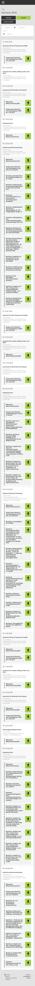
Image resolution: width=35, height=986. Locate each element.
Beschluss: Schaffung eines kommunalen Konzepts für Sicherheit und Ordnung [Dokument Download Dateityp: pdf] (14, 268)
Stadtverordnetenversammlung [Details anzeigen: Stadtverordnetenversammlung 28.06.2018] (12, 872)
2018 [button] (5, 31)
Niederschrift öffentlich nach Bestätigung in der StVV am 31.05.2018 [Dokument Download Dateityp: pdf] (13, 168)
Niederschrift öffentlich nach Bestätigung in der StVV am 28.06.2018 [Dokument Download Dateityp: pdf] (13, 514)
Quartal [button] (8, 27)
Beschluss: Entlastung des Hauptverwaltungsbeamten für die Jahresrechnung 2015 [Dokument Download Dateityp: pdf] (14, 187)
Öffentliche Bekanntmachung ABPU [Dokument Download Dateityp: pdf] (13, 650)
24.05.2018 (8, 388)
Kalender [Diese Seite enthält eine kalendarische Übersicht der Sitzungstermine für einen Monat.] (8, 18)
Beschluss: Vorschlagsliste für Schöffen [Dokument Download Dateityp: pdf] (14, 522)
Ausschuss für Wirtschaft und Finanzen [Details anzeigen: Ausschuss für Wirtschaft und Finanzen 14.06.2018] (15, 696)
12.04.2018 (8, 86)
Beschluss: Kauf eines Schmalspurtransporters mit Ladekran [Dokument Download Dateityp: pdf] (13, 785)
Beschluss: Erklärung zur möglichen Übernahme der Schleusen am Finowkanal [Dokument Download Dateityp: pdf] (14, 912)
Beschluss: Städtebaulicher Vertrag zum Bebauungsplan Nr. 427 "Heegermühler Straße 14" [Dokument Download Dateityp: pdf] (14, 209)
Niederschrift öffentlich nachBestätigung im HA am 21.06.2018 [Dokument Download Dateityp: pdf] (14, 413)
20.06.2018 (8, 725)
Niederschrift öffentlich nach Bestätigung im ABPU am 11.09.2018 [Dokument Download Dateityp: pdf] (14, 658)
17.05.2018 (8, 363)
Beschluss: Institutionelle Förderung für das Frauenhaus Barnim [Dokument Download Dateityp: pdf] (13, 954)
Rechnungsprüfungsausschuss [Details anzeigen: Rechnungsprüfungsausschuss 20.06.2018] (12, 729)
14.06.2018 (8, 692)
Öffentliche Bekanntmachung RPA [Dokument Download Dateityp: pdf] (12, 740)
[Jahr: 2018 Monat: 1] (15, 27)
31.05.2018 (8, 489)
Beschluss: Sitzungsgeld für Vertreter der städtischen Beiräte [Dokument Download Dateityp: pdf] (14, 625)
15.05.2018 (7, 311)
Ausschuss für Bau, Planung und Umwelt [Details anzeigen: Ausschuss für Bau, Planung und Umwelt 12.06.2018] (15, 637)
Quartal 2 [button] (22, 27)
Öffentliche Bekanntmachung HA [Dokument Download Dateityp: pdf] (12, 136)
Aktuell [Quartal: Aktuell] (9, 34)
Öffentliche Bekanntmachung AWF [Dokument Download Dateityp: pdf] (13, 102)
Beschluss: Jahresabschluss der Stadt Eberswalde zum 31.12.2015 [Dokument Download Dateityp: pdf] (14, 177)
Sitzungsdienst (26, 977)
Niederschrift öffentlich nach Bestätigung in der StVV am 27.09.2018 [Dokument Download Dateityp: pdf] (13, 893)
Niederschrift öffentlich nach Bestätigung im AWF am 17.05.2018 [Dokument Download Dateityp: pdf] (13, 111)
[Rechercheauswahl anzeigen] (2, 9)
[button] (28, 59)
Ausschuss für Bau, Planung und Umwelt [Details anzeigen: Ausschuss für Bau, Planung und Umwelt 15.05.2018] (15, 315)
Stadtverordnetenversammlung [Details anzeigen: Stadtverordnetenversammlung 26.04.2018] (12, 147)
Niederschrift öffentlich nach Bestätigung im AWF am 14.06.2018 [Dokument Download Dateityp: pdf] (13, 380)
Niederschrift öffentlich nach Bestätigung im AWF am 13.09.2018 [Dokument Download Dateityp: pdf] (13, 717)
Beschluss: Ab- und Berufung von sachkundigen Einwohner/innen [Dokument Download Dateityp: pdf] (12, 903)
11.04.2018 (8, 67)
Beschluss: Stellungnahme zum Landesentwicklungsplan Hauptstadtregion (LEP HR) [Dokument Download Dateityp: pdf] (14, 220)
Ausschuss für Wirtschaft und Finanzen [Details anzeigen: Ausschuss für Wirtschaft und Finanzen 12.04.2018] (15, 90)
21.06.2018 (8, 748)
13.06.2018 (8, 666)
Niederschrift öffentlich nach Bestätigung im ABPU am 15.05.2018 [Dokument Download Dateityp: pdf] (14, 59)
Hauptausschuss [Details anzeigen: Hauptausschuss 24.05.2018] (8, 393)
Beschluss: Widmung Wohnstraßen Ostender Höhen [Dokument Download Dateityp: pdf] (13, 595)
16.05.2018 (8, 337)
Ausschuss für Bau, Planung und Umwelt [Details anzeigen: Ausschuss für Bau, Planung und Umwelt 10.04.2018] (15, 46)
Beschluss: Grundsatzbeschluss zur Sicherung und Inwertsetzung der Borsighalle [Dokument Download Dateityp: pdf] (13, 198)
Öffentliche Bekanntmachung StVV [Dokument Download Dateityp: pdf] (13, 160)
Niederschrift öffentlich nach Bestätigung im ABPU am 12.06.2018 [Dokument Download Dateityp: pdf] (14, 328)
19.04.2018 (8, 119)
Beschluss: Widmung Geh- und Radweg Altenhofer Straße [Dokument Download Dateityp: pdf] (14, 604)
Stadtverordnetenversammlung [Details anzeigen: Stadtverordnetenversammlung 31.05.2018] (12, 493)
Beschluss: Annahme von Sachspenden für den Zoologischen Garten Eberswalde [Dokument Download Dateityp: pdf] (13, 259)
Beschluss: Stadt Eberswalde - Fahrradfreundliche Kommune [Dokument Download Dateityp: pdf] (12, 278)
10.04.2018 (7, 42)
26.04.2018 (8, 143)
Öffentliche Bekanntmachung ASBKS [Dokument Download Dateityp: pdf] (13, 355)
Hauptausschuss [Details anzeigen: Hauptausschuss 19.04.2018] (8, 123)
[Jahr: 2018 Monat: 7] (4, 34)
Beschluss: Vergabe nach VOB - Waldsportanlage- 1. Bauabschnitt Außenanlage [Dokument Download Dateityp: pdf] (14, 945)
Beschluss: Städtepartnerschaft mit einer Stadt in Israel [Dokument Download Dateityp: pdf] (13, 963)
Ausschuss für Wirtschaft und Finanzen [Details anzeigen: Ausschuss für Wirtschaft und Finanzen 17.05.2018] (15, 367)
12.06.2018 (7, 633)
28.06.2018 (8, 868)
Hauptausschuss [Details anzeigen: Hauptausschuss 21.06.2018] (8, 752)
